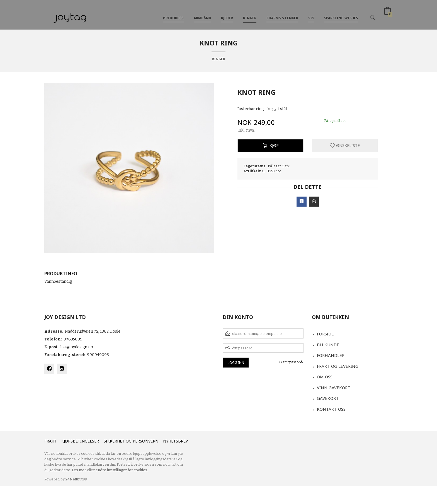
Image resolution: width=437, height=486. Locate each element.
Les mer (79, 470)
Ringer (249, 13)
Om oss (324, 376)
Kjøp (271, 145)
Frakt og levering (337, 366)
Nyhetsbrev (175, 441)
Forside (325, 334)
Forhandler (330, 355)
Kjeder (227, 13)
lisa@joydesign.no (76, 347)
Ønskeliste (345, 145)
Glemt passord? (291, 362)
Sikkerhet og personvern (131, 441)
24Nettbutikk (76, 479)
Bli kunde (328, 344)
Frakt (50, 441)
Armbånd (202, 13)
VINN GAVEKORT (333, 387)
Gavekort (328, 398)
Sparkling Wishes (341, 13)
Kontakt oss (331, 409)
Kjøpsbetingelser (80, 441)
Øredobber (173, 13)
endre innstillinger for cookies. (122, 470)
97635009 (73, 339)
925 (311, 13)
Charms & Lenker (282, 13)
